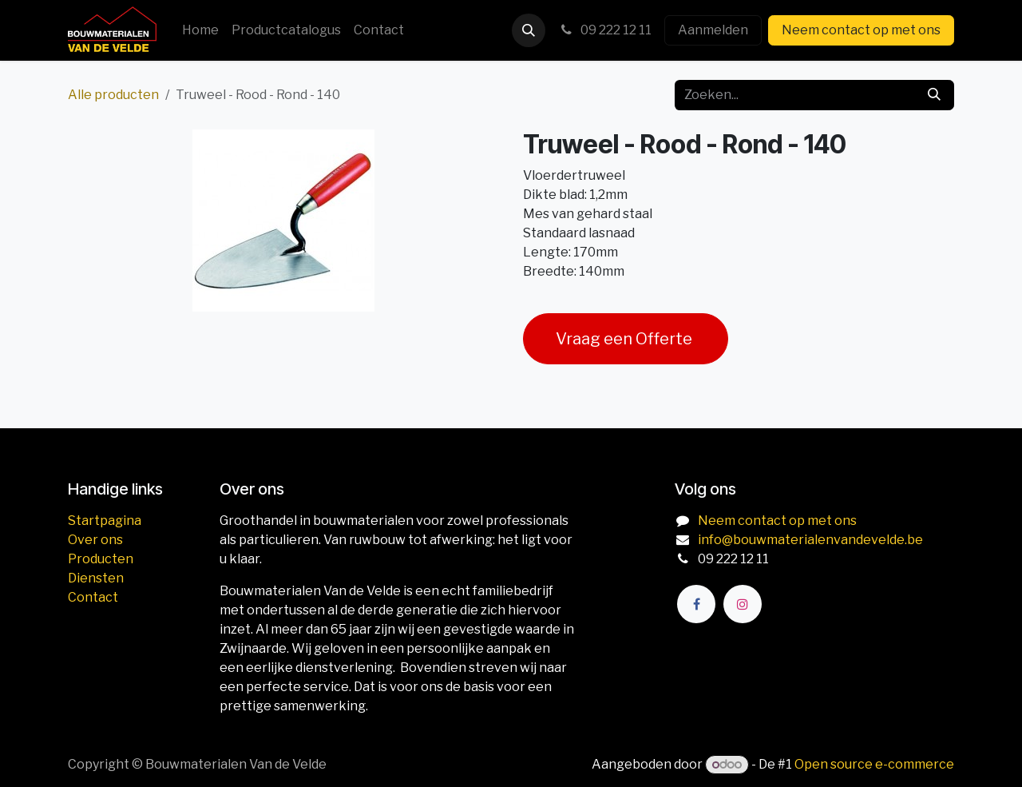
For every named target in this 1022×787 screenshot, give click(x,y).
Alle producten (113, 94)
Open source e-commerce (874, 764)
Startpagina (104, 520)
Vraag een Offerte (625, 338)
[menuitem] (200, 30)
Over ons (95, 539)
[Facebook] (696, 604)
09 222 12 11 (605, 30)
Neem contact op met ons (861, 30)
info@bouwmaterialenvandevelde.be (810, 539)
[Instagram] (742, 604)
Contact (93, 597)
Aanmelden (713, 30)
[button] (528, 30)
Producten (100, 558)
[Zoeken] (934, 95)
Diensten (96, 578)
